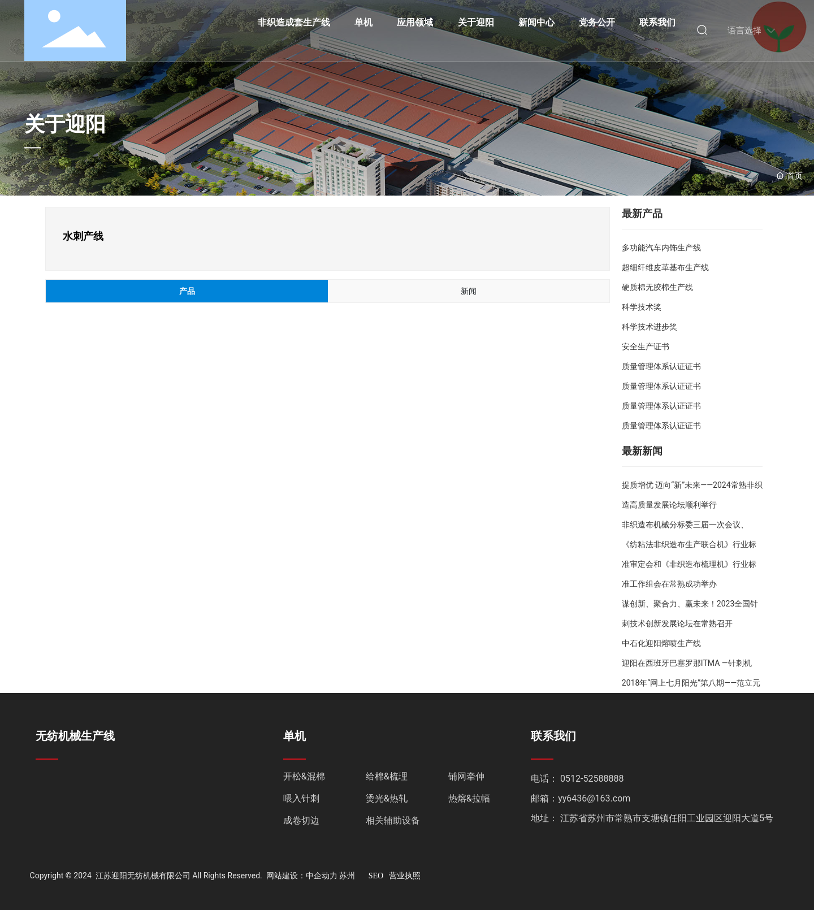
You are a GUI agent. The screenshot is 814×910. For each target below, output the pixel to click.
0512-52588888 (592, 778)
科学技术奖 (641, 306)
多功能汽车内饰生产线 (661, 247)
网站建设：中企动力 (301, 875)
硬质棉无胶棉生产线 (657, 287)
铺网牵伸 (466, 776)
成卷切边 (301, 820)
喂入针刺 (301, 798)
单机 (294, 736)
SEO (376, 876)
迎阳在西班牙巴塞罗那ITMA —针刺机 (687, 663)
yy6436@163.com (594, 798)
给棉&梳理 (387, 776)
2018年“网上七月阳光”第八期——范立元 (691, 682)
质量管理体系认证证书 (661, 366)
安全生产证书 (645, 346)
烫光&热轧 (387, 798)
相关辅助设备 (393, 820)
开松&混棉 (304, 776)
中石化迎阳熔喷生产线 (661, 643)
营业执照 (405, 876)
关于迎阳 (65, 124)
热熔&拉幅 (469, 798)
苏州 (347, 875)
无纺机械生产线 (75, 736)
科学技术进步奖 (649, 326)
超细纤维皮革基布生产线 (665, 267)
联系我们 (553, 736)
